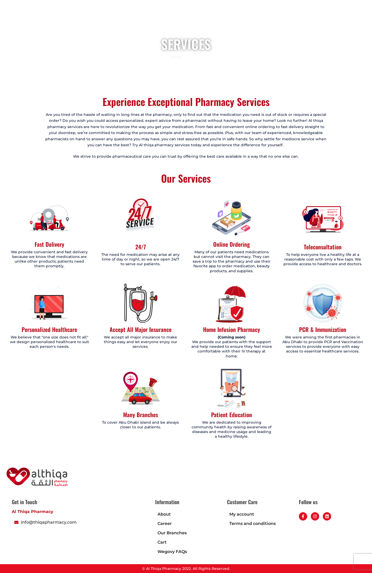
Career (313, 22)
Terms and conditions (252, 523)
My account (241, 514)
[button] (359, 21)
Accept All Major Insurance (141, 329)
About (164, 514)
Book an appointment (195, 22)
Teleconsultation (323, 247)
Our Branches (172, 532)
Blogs (228, 22)
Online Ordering (231, 244)
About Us (250, 22)
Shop (161, 22)
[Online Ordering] (231, 217)
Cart (162, 542)
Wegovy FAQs (172, 551)
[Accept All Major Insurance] (140, 303)
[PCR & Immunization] (322, 303)
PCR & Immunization (322, 329)
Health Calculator (283, 22)
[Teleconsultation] (323, 219)
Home (142, 22)
